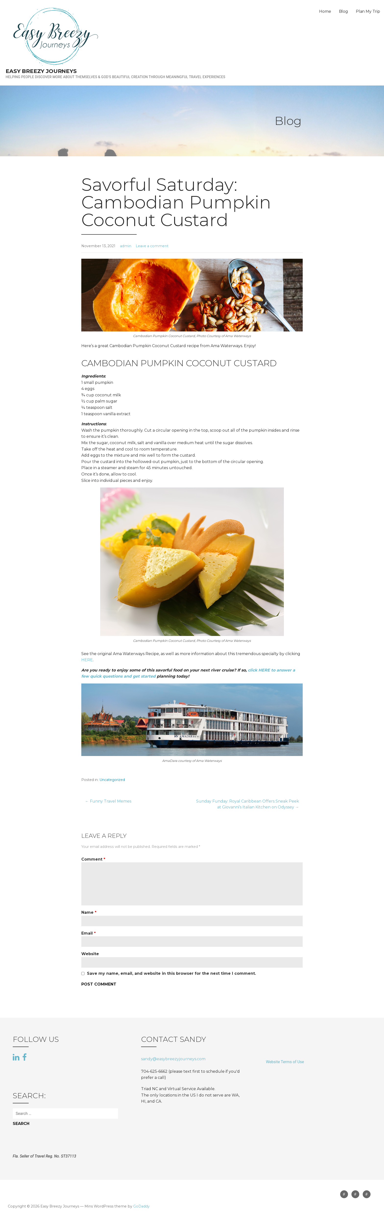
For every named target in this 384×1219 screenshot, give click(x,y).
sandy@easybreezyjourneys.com (173, 1059)
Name (88, 912)
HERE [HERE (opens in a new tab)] (87, 660)
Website (90, 953)
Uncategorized (112, 780)
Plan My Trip (368, 11)
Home (325, 11)
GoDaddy (141, 1206)
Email (88, 933)
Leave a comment (152, 246)
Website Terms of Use (285, 1062)
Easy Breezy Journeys (41, 71)
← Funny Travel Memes (108, 801)
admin (125, 246)
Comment (93, 859)
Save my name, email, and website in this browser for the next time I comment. (171, 973)
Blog (343, 11)
